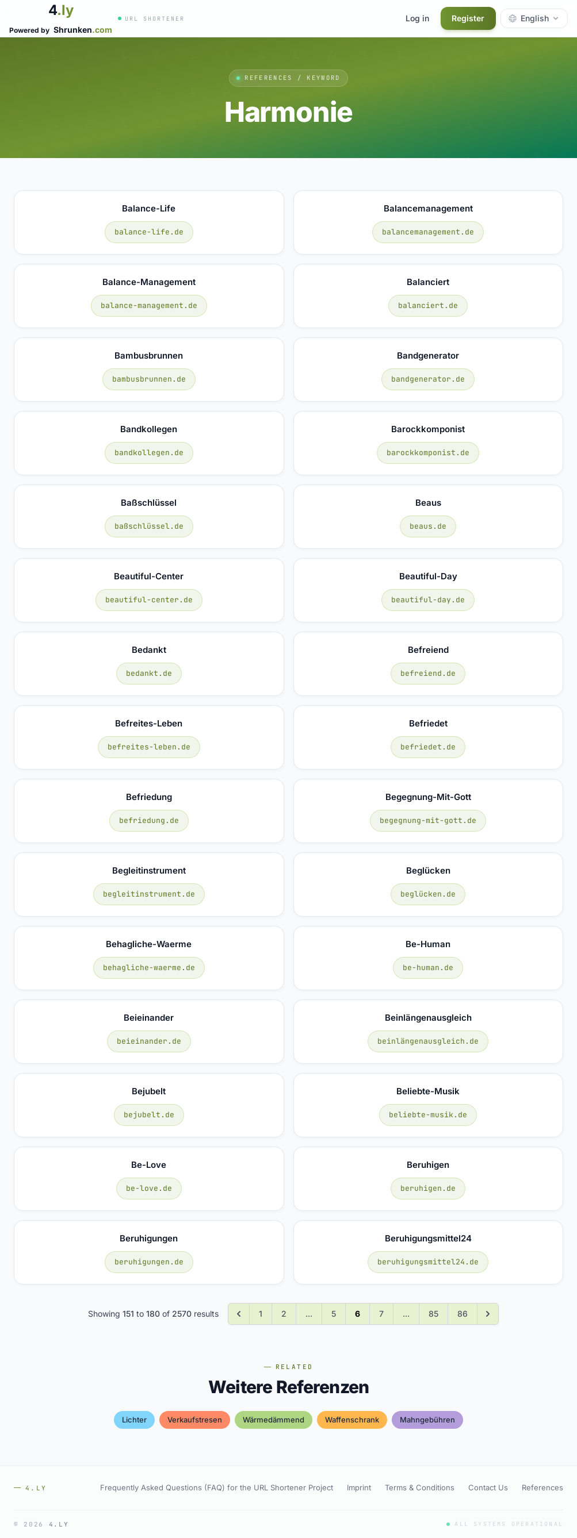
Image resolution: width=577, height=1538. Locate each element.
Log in (417, 18)
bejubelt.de (149, 1115)
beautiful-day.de (428, 600)
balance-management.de (149, 305)
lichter (134, 1419)
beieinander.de (149, 1041)
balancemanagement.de (428, 232)
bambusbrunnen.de (149, 379)
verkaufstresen (194, 1419)
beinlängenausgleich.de (428, 1041)
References (542, 1487)
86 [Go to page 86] (462, 1313)
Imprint (359, 1487)
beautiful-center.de (149, 600)
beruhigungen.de (149, 1262)
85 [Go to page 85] (433, 1313)
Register (468, 18)
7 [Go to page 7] (381, 1313)
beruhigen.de (428, 1188)
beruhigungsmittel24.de (428, 1262)
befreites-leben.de (149, 747)
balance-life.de (149, 232)
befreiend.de (428, 673)
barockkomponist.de (428, 452)
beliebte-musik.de (428, 1115)
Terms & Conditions (419, 1487)
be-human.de (428, 967)
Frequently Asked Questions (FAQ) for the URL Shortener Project (216, 1487)
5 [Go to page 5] (333, 1313)
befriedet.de (428, 747)
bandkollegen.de (149, 452)
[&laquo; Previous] (239, 1314)
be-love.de (149, 1188)
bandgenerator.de (428, 379)
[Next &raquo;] (488, 1314)
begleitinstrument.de (149, 894)
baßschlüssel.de (149, 526)
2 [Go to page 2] (283, 1313)
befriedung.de (149, 820)
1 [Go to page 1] (260, 1313)
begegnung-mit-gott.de (428, 820)
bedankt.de (149, 673)
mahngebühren (427, 1419)
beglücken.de (428, 894)
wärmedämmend (273, 1419)
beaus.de (428, 526)
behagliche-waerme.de (149, 967)
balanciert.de (428, 305)
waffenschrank (352, 1419)
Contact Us (488, 1487)
